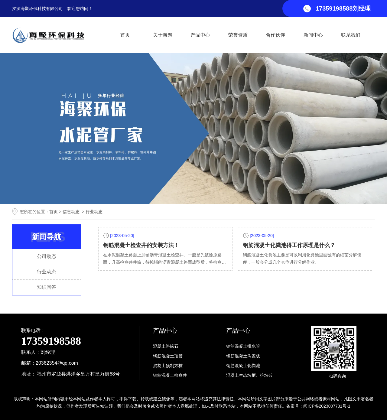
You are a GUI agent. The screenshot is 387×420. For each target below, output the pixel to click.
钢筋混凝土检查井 (170, 375)
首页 (125, 34)
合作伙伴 (275, 34)
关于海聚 (162, 34)
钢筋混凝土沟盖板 (243, 355)
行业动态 (46, 271)
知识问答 (46, 287)
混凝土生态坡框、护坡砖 (249, 375)
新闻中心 (313, 34)
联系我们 (350, 34)
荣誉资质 (238, 34)
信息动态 (71, 211)
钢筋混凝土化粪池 (243, 365)
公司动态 (46, 256)
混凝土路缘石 (165, 346)
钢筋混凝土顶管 (168, 355)
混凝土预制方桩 (168, 365)
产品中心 (200, 34)
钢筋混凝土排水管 (243, 346)
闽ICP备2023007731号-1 (326, 406)
